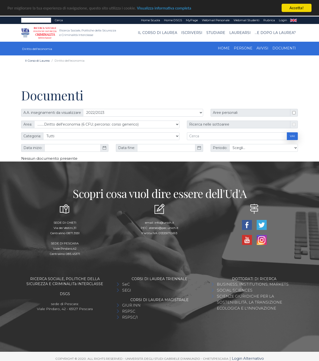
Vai (292, 135)
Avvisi (262, 47)
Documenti (284, 47)
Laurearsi (240, 32)
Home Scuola (150, 19)
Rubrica (269, 19)
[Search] (36, 19)
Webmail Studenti (246, 19)
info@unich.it (164, 222)
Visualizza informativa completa (164, 7)
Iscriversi (191, 32)
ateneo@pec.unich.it (163, 227)
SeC (126, 283)
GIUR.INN (131, 304)
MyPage (192, 19)
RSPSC (128, 310)
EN (293, 19)
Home (224, 47)
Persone (243, 47)
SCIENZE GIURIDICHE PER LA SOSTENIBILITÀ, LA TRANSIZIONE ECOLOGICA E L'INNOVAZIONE (249, 301)
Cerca (59, 19)
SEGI (126, 289)
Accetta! (297, 7)
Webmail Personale (216, 19)
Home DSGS (173, 19)
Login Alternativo (248, 357)
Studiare (215, 32)
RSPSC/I (130, 316)
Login (283, 19)
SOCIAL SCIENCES (234, 289)
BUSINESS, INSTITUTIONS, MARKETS (253, 283)
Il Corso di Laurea (157, 32)
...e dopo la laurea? (275, 32)
